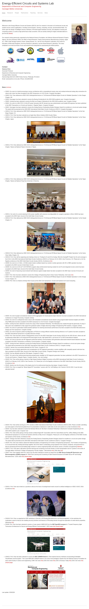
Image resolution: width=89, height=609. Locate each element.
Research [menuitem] (10, 12)
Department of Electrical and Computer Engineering (21, 6)
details (10, 33)
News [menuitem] (46, 12)
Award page (28, 456)
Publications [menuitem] (24, 12)
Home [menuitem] (3, 12)
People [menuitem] (17, 12)
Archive (9, 87)
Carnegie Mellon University (12, 9)
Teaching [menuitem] (33, 12)
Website (79, 446)
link (51, 261)
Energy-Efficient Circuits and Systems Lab (28, 3)
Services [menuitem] (40, 12)
